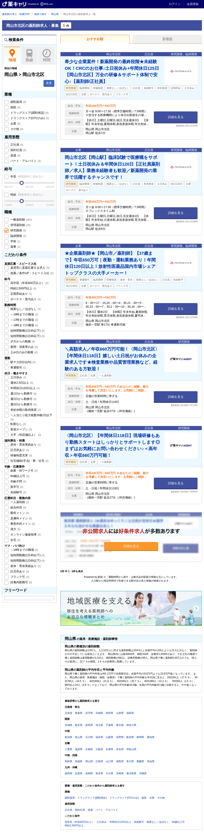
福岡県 (68, 773)
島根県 (78, 761)
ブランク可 (19, 576)
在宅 (15, 540)
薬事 (15, 246)
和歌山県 (131, 749)
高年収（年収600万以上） (29, 283)
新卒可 (16, 486)
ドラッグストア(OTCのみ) (29, 118)
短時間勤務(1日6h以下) (27, 336)
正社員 (16, 144)
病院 (15, 107)
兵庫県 (109, 749)
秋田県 (109, 713)
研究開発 (18, 230)
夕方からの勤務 (22, 341)
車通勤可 (18, 367)
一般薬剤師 (21, 219)
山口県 (109, 761)
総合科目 (18, 507)
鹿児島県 (131, 773)
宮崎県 (120, 773)
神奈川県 (131, 725)
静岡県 (140, 737)
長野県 (120, 737)
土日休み (18, 377)
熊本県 (99, 773)
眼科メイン (19, 513)
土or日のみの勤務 (23, 352)
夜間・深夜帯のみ (24, 346)
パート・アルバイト (25, 160)
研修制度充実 (21, 455)
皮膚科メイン (21, 518)
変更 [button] (49, 83)
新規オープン (21, 429)
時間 (46, 55)
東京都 (120, 725)
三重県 (68, 749)
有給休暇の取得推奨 (25, 409)
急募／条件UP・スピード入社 (31, 273)
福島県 (130, 713)
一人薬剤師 (19, 502)
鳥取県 (68, 761)
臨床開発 (18, 235)
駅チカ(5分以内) (23, 362)
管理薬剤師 (20, 225)
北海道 (68, 713)
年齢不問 (18, 481)
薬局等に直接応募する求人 (30, 267)
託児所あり (19, 450)
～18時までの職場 (24, 325)
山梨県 (109, 737)
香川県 (130, 761)
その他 (16, 129)
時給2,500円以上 (23, 288)
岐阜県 (130, 737)
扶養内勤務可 (21, 582)
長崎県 (89, 773)
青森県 (78, 713)
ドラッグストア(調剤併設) (29, 112)
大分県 (109, 773)
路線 (29, 55)
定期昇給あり (21, 293)
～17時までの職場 (24, 319)
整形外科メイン (22, 523)
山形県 (120, 713)
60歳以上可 (19, 476)
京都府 (89, 749)
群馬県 (89, 725)
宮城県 (99, 713)
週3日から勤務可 (23, 404)
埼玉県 (99, 725)
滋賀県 (78, 749)
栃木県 (78, 725)
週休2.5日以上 (21, 382)
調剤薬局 (18, 102)
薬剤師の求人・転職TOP (16, 14)
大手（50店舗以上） (25, 434)
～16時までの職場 (24, 314)
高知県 (150, 761)
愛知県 (150, 737)
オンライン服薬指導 (25, 534)
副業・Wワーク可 (24, 470)
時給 (27, 194)
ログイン (174, 4)
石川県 (89, 737)
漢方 (15, 529)
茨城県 (68, 725)
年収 (27, 176)
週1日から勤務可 (23, 393)
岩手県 (89, 713)
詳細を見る (176, 117)
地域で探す (40, 14)
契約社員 (18, 150)
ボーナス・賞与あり (25, 299)
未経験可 (18, 492)
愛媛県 (140, 761)
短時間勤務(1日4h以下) (27, 330)
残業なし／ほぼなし (25, 309)
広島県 (99, 761)
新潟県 (68, 737)
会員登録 (193, 4)
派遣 (15, 155)
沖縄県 (143, 773)
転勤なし (18, 424)
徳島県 (120, 761)
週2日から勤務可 (23, 399)
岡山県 (55, 14)
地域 (12, 55)
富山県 (78, 737)
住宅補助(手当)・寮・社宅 (29, 460)
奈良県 (120, 749)
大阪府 (99, 749)
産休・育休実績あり (25, 444)
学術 (15, 241)
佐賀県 (78, 773)
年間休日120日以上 (25, 388)
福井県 (99, 737)
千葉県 (109, 725)
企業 (15, 123)
